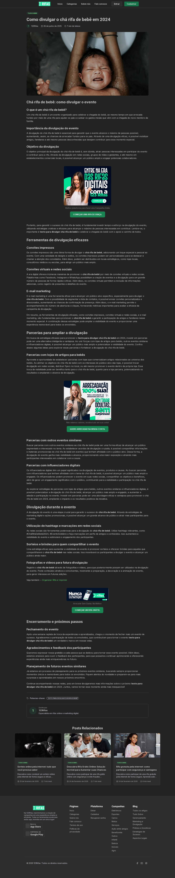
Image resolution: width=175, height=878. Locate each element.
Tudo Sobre (138, 814)
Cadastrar (95, 814)
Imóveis (115, 847)
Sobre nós (85, 4)
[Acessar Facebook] (137, 863)
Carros (114, 818)
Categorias (72, 4)
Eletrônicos (116, 810)
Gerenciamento (139, 818)
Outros (114, 836)
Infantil (114, 840)
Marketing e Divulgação (138, 822)
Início (60, 4)
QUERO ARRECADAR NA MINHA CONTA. (87, 429)
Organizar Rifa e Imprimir (54, 580)
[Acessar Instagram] (146, 863)
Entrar (93, 810)
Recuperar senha (98, 818)
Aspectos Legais (140, 838)
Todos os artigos (140, 810)
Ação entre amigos (120, 829)
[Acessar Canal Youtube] (142, 863)
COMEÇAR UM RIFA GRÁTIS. (87, 610)
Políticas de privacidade (75, 830)
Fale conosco (101, 4)
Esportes (115, 814)
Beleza (115, 843)
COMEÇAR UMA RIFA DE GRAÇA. (87, 214)
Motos (114, 821)
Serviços (115, 825)
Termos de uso (76, 825)
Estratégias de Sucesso (139, 833)
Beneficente (117, 832)
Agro (114, 850)
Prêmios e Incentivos (142, 828)
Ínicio (72, 810)
